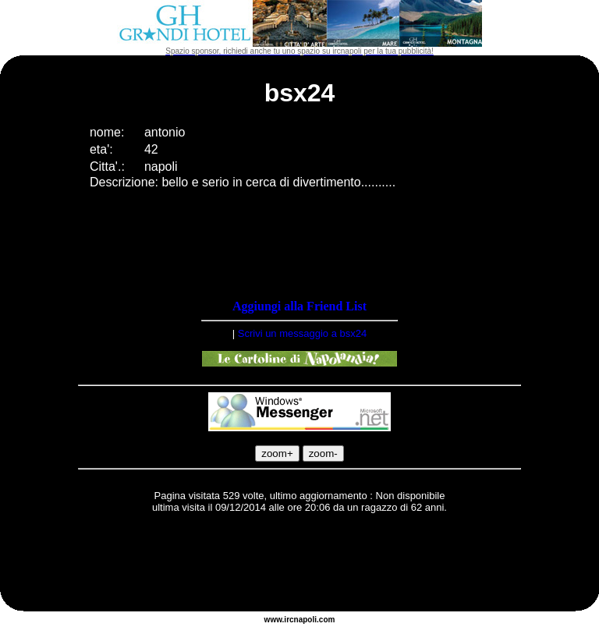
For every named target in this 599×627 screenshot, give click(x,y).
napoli (305, 619)
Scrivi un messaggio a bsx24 (302, 333)
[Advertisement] (299, 564)
